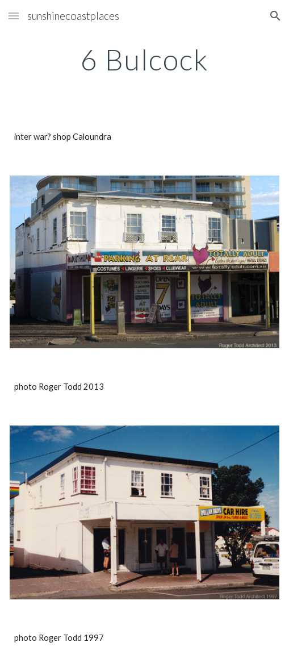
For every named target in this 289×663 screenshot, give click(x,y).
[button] (13, 15)
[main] (144, 59)
